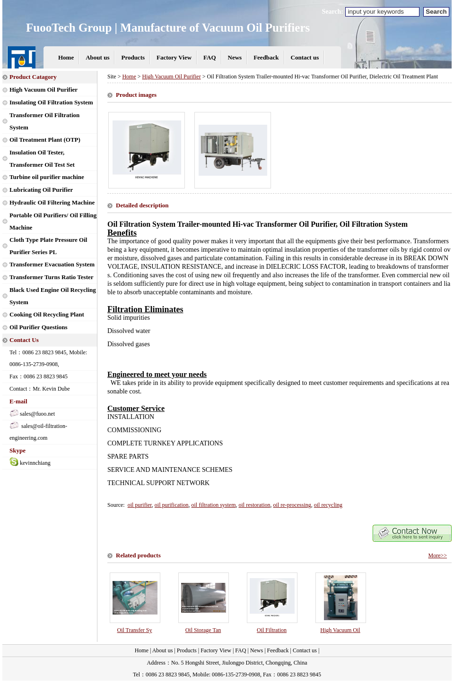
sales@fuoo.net (37, 413)
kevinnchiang (35, 463)
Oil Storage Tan (203, 630)
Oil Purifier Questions (38, 327)
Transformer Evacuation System (52, 264)
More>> (437, 555)
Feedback (266, 57)
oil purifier (140, 505)
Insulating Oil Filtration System (51, 102)
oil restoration (254, 505)
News (235, 57)
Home (66, 57)
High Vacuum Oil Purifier (43, 89)
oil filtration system (213, 505)
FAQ (209, 57)
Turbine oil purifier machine (46, 176)
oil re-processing (292, 505)
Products (133, 57)
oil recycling (328, 505)
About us (97, 57)
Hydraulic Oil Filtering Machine (52, 202)
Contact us (305, 57)
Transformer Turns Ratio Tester (51, 277)
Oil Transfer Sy (134, 630)
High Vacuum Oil (340, 630)
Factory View (174, 57)
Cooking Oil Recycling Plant (46, 314)
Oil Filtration (272, 630)
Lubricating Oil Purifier (41, 189)
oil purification (172, 505)
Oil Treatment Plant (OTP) (44, 139)
